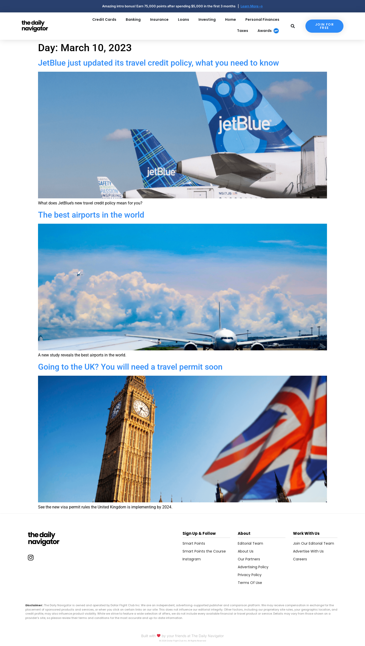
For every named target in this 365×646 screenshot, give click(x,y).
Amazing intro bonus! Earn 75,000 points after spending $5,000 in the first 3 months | (171, 6)
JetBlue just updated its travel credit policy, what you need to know (158, 63)
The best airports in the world (91, 215)
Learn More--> (252, 6)
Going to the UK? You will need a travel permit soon (130, 367)
